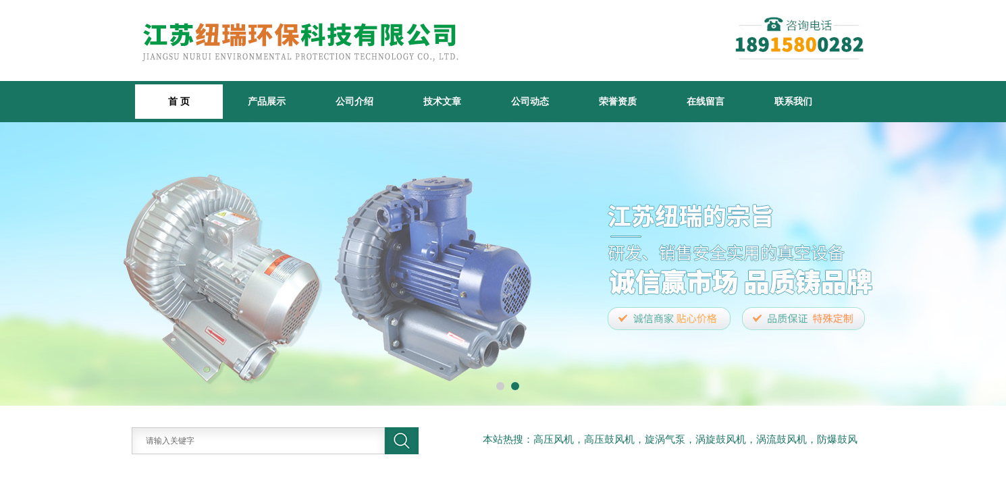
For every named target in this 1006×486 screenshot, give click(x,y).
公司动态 (530, 101)
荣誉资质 (618, 101)
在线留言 (705, 101)
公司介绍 (354, 101)
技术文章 (442, 101)
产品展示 (267, 101)
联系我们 (793, 101)
